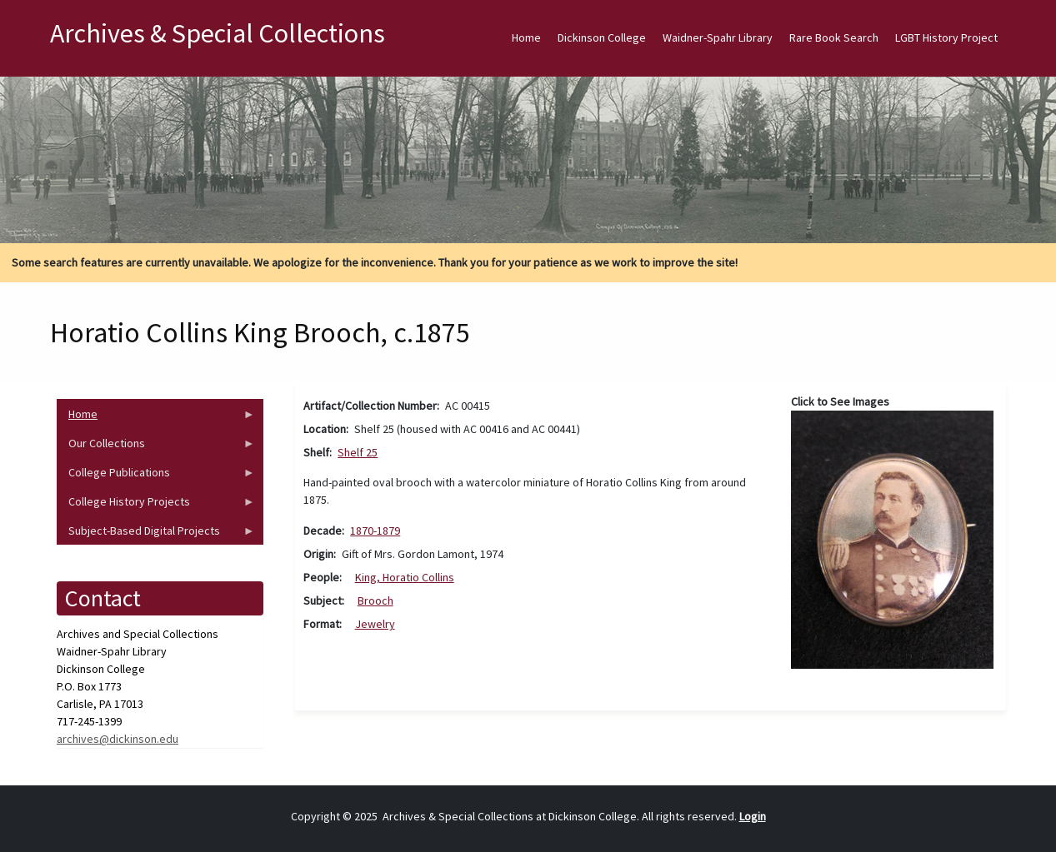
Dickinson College (602, 37)
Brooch (375, 600)
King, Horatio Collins (404, 577)
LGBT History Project (946, 37)
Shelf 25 (358, 452)
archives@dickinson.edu (117, 738)
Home (526, 37)
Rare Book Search (833, 37)
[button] (892, 538)
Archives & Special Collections (217, 33)
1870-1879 (375, 530)
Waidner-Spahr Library (718, 37)
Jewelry (375, 623)
